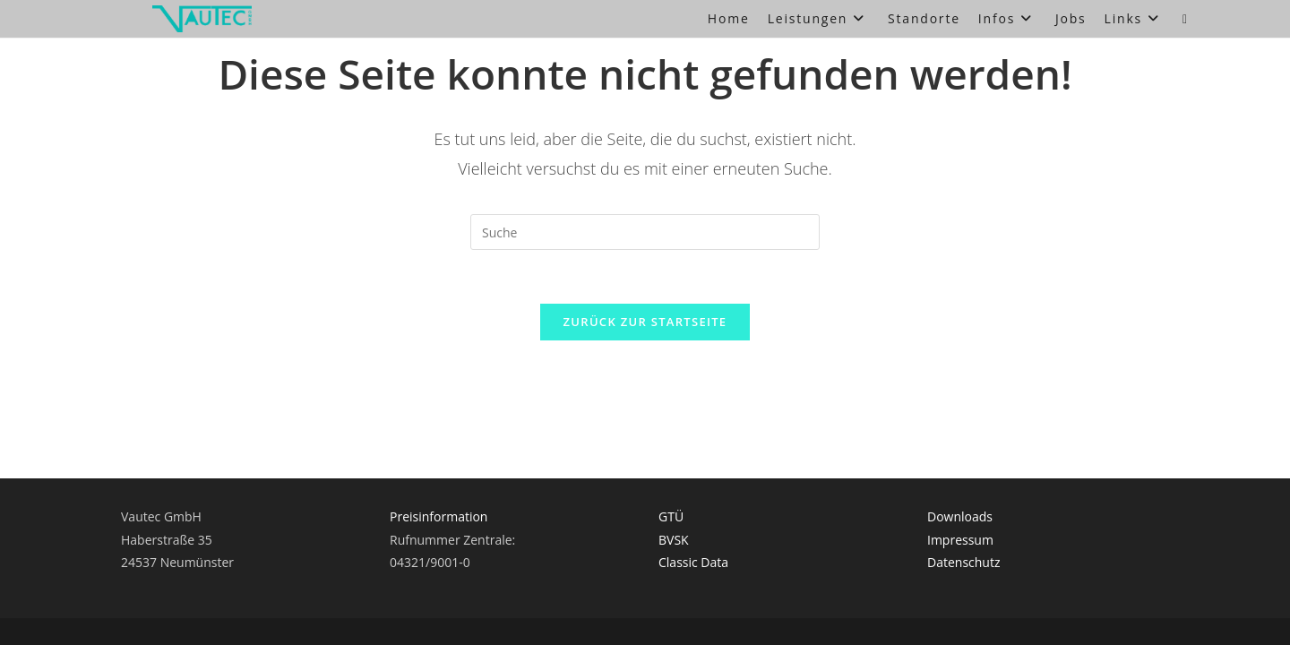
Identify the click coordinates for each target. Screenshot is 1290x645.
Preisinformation (438, 423)
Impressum (960, 445)
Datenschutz (963, 468)
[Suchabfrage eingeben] (645, 232)
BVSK (673, 445)
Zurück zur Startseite (645, 322)
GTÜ (671, 423)
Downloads (960, 423)
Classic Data (693, 468)
